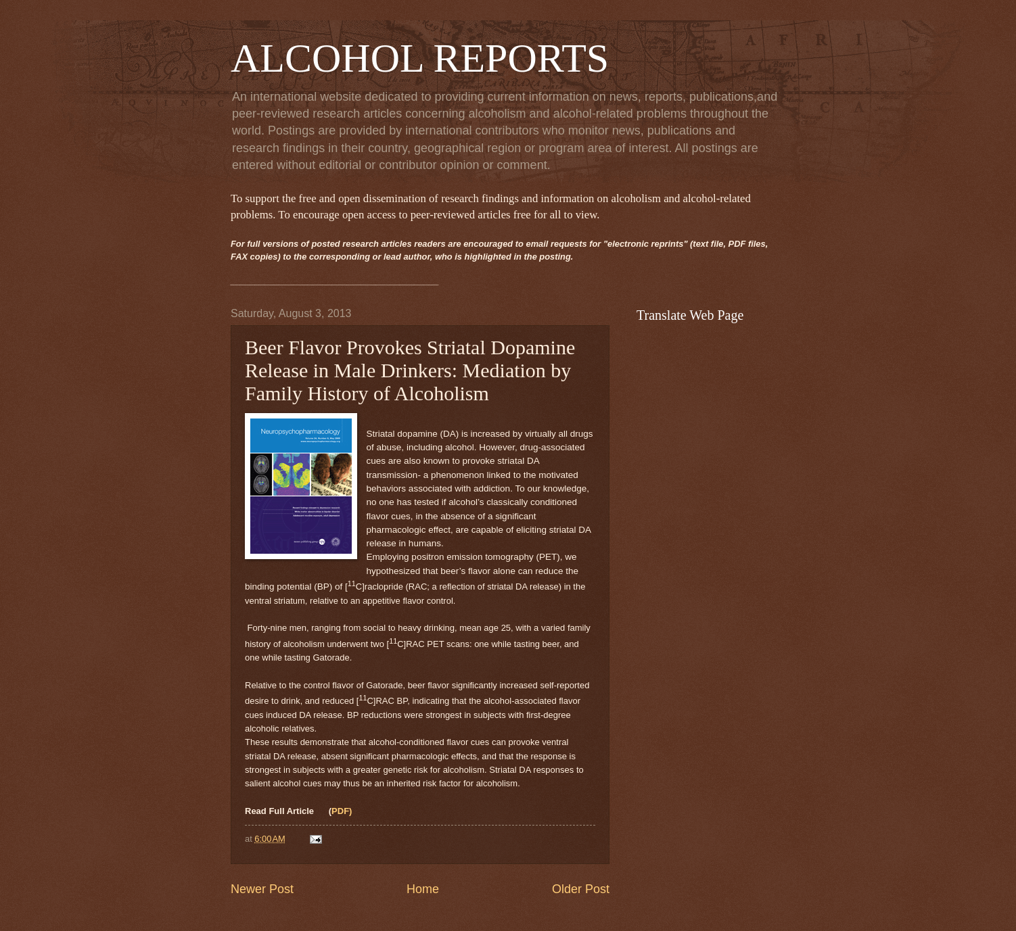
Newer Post (262, 889)
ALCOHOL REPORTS (420, 58)
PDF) (341, 811)
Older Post (580, 889)
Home (423, 889)
